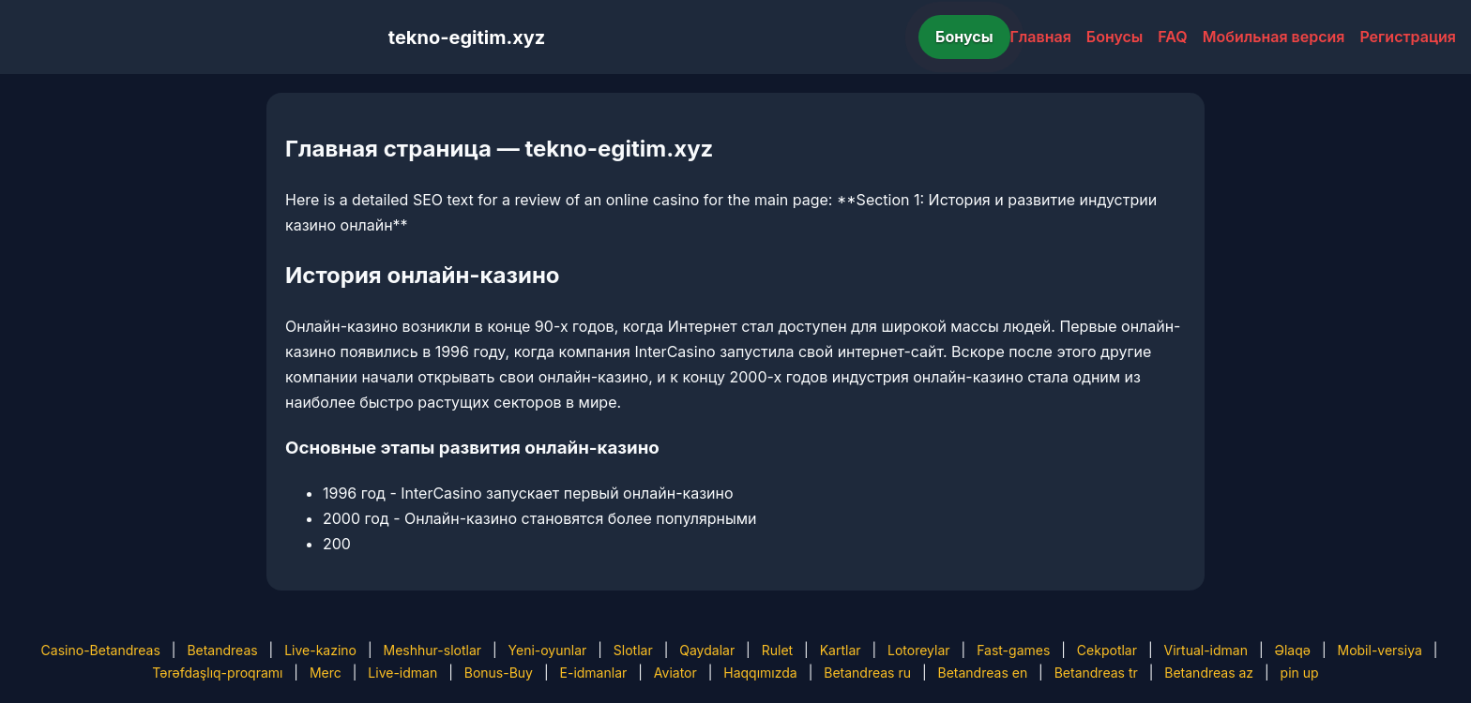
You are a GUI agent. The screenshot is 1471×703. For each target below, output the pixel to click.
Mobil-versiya (1379, 650)
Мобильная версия (1274, 36)
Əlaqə (1293, 650)
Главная (1040, 36)
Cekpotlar (1107, 650)
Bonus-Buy (498, 673)
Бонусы (964, 36)
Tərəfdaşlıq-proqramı (217, 673)
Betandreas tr (1096, 673)
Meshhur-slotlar (432, 650)
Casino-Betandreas (100, 650)
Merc (325, 673)
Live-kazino (320, 650)
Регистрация (1407, 36)
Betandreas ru (867, 673)
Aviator (675, 673)
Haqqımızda (759, 673)
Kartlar (840, 650)
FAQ (1172, 36)
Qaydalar (707, 650)
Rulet (777, 650)
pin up (1300, 673)
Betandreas (222, 650)
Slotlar (633, 650)
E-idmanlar (594, 673)
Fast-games (1013, 650)
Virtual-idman (1206, 650)
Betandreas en (983, 673)
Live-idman (402, 673)
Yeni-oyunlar (547, 650)
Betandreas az (1208, 673)
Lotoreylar (918, 650)
